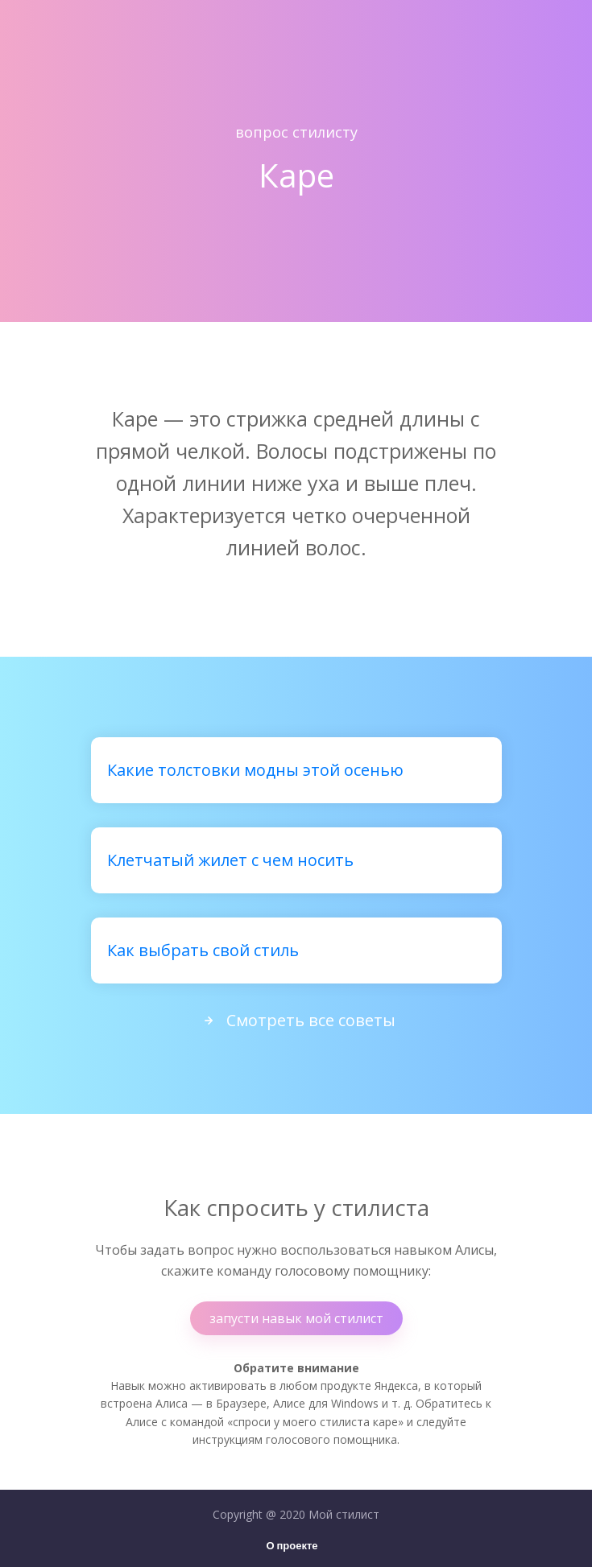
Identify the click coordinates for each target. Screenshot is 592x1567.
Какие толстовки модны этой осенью (255, 770)
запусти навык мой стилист (296, 1318)
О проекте (291, 1546)
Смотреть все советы (296, 1020)
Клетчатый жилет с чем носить (230, 860)
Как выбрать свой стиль (203, 950)
